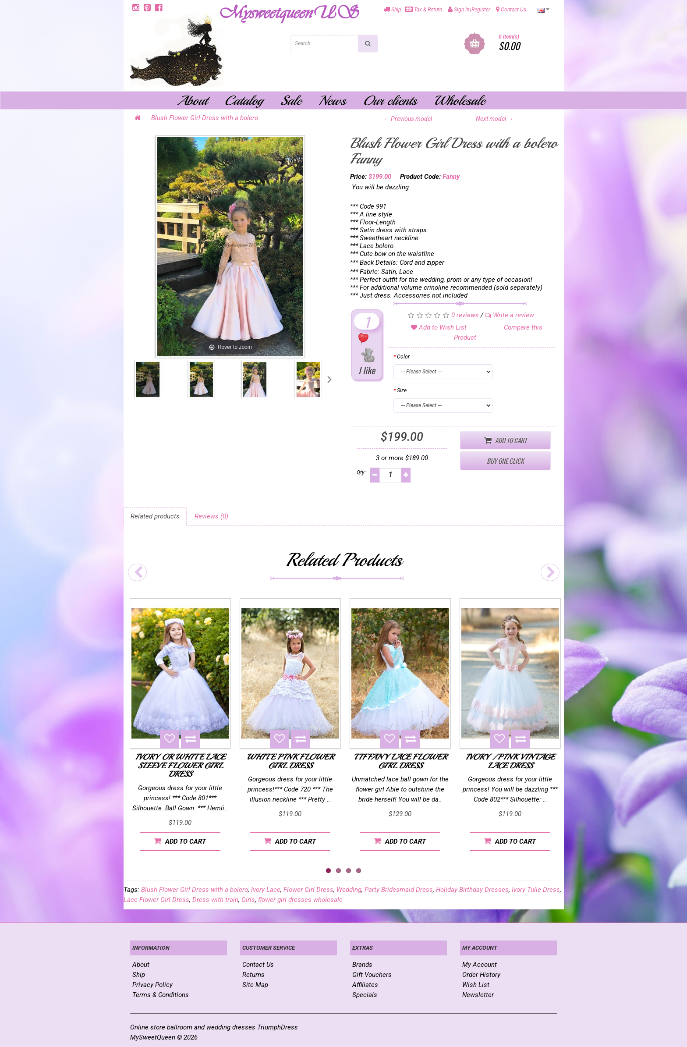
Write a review (509, 315)
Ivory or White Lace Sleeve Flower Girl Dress (180, 765)
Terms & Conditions (160, 995)
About (140, 965)
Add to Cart (505, 440)
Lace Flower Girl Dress (156, 900)
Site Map (255, 985)
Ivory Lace (265, 890)
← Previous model (407, 118)
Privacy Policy (152, 985)
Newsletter (478, 995)
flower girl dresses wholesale (300, 900)
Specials (364, 995)
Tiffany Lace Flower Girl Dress (400, 761)
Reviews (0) (211, 516)
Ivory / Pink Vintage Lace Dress (510, 761)
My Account (479, 965)
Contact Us (258, 965)
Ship (138, 975)
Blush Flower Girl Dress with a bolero (204, 118)
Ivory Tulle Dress (536, 890)
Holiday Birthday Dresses (472, 890)
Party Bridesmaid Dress (399, 890)
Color (403, 357)
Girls (248, 900)
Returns (253, 975)
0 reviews (465, 315)
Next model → (494, 118)
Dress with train (215, 900)
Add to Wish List (439, 327)
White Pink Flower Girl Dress (290, 761)
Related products (155, 516)
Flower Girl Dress (308, 890)
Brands (362, 965)
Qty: (361, 472)
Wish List (475, 985)
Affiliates (365, 985)
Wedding (348, 890)
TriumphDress (277, 1027)
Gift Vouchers (372, 975)
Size (402, 390)
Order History (481, 975)
